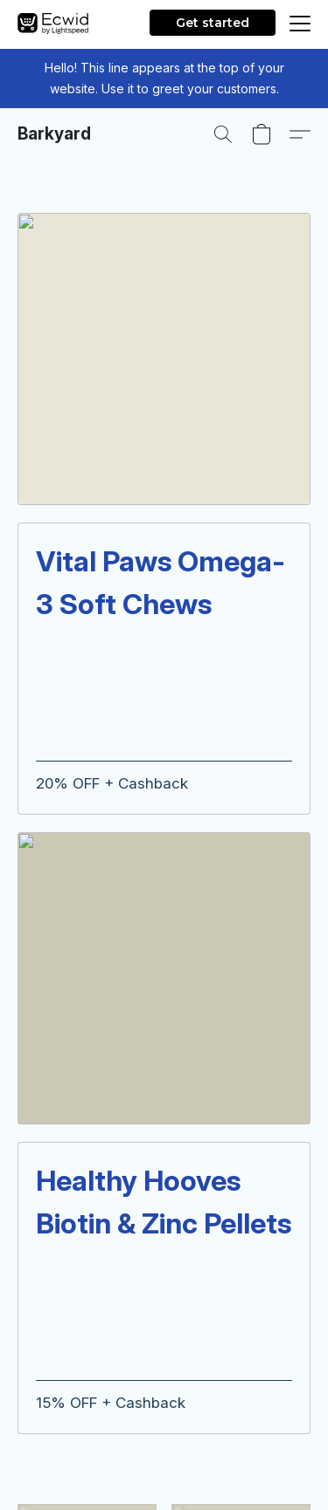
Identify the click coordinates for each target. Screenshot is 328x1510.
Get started (212, 23)
